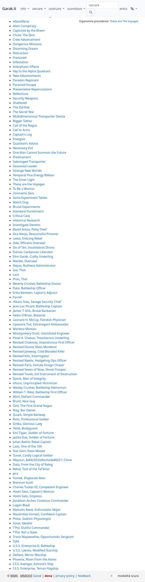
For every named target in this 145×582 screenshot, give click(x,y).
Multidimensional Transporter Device (39, 116)
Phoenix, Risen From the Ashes (34, 559)
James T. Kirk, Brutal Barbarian (34, 311)
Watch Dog (20, 202)
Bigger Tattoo (22, 121)
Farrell (17, 297)
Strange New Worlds (27, 171)
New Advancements (27, 76)
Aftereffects (21, 21)
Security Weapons (25, 98)
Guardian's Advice (25, 143)
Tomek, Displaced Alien (29, 478)
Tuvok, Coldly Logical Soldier (33, 455)
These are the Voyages (29, 184)
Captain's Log (22, 134)
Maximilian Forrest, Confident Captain (39, 514)
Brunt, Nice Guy (24, 401)
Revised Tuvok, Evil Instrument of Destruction (45, 374)
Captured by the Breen (29, 30)
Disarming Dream (25, 49)
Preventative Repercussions (32, 89)
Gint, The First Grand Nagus (32, 406)
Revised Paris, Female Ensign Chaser (38, 365)
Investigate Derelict (26, 225)
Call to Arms (21, 130)
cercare (37, 9)
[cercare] (90, 12)
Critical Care (21, 216)
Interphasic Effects (26, 67)
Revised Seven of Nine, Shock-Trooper (39, 369)
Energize (19, 139)
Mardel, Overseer (25, 261)
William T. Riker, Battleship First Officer (40, 392)
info (24, 9)
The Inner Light (24, 180)
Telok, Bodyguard (25, 428)
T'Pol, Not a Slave (25, 532)
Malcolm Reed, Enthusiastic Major (37, 510)
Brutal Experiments (26, 207)
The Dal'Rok (21, 107)
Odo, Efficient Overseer (29, 243)
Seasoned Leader (25, 166)
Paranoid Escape (24, 85)
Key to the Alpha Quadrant (31, 71)
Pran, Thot (20, 279)
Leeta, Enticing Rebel (27, 238)
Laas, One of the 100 (27, 446)
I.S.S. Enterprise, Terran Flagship (35, 568)
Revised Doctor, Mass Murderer (35, 347)
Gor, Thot (19, 270)
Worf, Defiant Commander (31, 397)
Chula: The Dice (24, 35)
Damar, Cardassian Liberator (33, 252)
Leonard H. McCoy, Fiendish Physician (39, 320)
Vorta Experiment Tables (30, 198)
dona (48, 576)
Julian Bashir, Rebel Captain (32, 442)
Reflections (20, 94)
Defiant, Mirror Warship (29, 555)
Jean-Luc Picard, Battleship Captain (37, 306)
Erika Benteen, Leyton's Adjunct (35, 293)
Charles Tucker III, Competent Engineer (41, 487)
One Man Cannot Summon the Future (39, 152)
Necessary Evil (23, 148)
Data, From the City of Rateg (33, 464)
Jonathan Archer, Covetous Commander (41, 501)
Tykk (16, 541)
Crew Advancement (26, 39)
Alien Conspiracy (24, 26)
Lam (16, 275)
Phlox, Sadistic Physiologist (32, 519)
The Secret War (23, 112)
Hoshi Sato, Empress (27, 496)
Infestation (20, 62)
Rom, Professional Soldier (31, 419)
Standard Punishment (28, 211)
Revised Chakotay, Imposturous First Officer (44, 342)
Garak (37, 576)
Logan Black (21, 505)
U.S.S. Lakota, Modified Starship (35, 550)
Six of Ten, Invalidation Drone (33, 247)
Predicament (22, 157)
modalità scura (128, 576)
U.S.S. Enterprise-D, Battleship (34, 546)
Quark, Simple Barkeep (29, 415)
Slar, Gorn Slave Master (29, 451)
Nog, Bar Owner (24, 410)
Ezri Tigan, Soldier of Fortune (33, 433)
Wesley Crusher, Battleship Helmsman (39, 388)
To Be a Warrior (24, 189)
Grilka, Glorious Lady (27, 424)
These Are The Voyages (124, 21)
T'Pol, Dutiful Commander (31, 528)
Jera (15, 473)
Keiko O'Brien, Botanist (29, 315)
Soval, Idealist (22, 523)
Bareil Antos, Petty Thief (30, 229)
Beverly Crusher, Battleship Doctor (37, 284)
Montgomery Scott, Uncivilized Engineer (41, 333)
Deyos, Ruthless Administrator (34, 266)
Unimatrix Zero (23, 193)
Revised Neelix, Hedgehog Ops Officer (40, 360)
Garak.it (9, 8)
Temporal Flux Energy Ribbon (33, 175)
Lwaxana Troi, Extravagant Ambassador (41, 324)
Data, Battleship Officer (29, 288)
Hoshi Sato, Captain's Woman (33, 492)
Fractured (19, 58)
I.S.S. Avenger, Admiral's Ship (33, 564)
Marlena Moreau (24, 329)
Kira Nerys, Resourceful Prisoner (36, 234)
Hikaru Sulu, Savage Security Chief (37, 302)
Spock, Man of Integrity (29, 379)
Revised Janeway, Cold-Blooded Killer (39, 351)
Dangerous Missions (27, 44)
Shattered (20, 103)
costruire (55, 9)
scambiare (75, 9)
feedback (84, 576)
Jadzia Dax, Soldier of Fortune (33, 437)
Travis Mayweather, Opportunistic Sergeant (43, 537)
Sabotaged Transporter (29, 162)
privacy (65, 576)
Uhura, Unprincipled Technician (35, 383)
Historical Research (26, 220)
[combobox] (102, 5)
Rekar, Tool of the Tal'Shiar (31, 469)
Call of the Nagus (25, 125)
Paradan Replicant (26, 80)
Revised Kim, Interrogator (31, 356)
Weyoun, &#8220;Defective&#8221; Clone (42, 460)
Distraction (20, 53)
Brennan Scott (23, 482)
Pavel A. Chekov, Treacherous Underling (41, 338)
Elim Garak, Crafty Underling (33, 256)
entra (123, 9)
